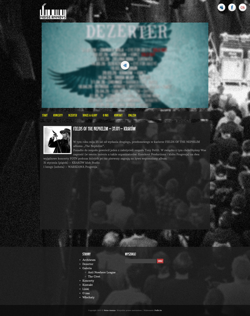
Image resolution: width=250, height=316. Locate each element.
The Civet (94, 276)
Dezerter (72, 115)
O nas (106, 115)
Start (45, 115)
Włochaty (88, 297)
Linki (85, 289)
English (132, 115)
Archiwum (88, 260)
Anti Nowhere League (102, 272)
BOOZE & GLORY (90, 115)
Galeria (87, 268)
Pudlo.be (158, 310)
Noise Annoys (110, 310)
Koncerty (58, 115)
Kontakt (118, 115)
